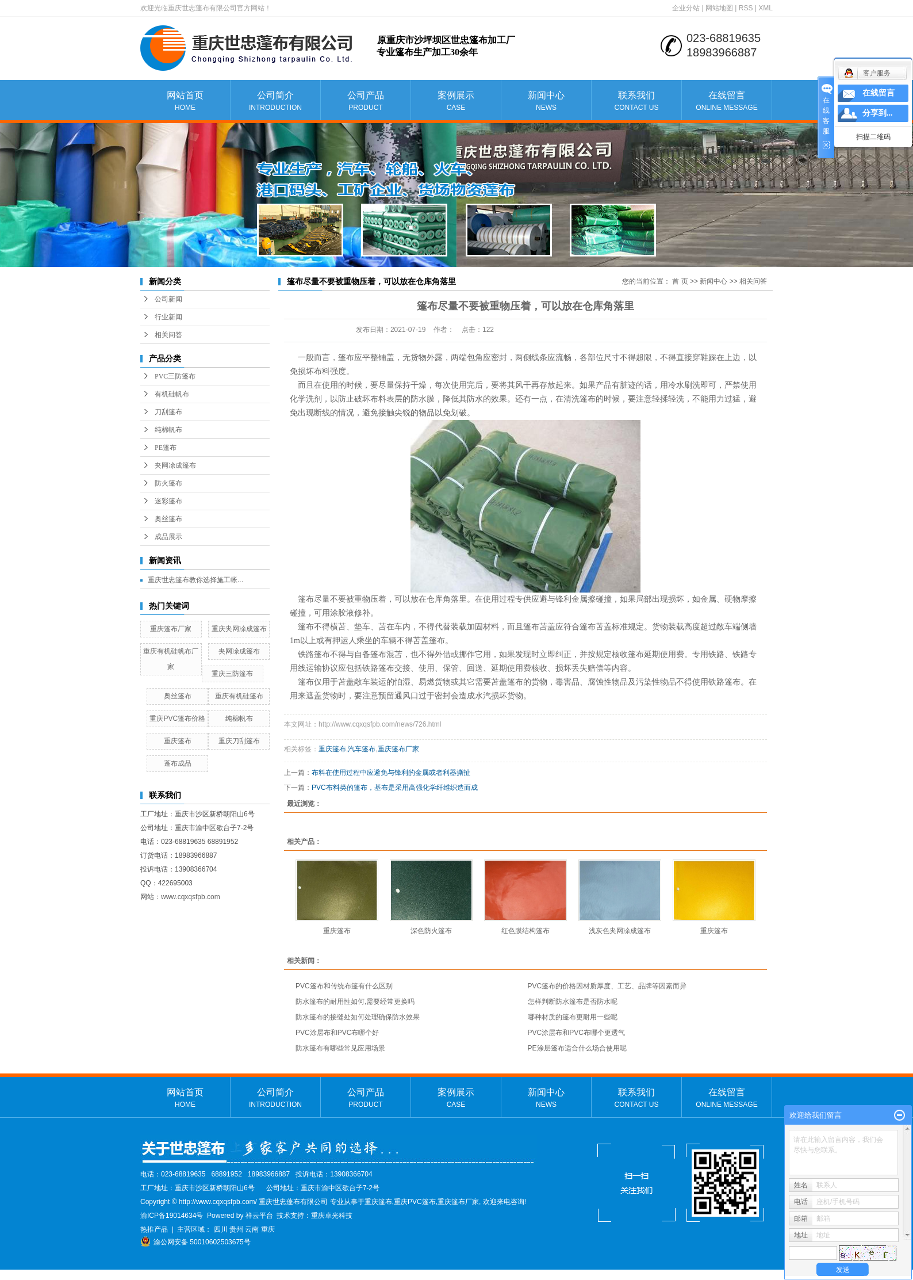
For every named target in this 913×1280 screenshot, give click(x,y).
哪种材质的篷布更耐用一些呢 (572, 1017)
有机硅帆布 (172, 394)
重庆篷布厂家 (170, 629)
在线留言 (727, 101)
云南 (252, 1229)
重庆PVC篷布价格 (177, 718)
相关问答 (168, 335)
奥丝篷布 (168, 519)
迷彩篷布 (168, 501)
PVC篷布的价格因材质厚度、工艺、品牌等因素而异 (607, 986)
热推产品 (154, 1229)
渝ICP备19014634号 (171, 1216)
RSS (746, 8)
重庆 (268, 1229)
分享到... (877, 113)
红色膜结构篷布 (525, 931)
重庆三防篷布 (232, 674)
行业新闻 (168, 317)
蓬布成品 (177, 763)
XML (765, 8)
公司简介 (275, 101)
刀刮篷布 (168, 412)
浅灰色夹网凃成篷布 (620, 931)
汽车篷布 (361, 749)
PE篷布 (166, 448)
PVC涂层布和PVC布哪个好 (337, 1033)
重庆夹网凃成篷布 (239, 629)
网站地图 (719, 8)
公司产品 (366, 101)
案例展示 (456, 101)
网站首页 (185, 101)
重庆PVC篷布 (415, 1202)
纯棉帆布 (168, 430)
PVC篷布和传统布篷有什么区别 (344, 986)
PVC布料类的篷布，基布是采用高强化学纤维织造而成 (395, 788)
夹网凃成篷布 (175, 465)
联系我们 (636, 101)
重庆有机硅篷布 (239, 696)
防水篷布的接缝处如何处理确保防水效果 (358, 1017)
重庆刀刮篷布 (239, 741)
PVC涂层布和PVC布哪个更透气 (576, 1033)
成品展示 (168, 537)
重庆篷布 (177, 741)
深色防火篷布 (431, 931)
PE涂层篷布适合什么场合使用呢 (577, 1048)
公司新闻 (168, 299)
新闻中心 (546, 101)
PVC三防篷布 (175, 376)
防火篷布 (168, 483)
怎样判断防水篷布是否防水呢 (572, 1002)
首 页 (680, 281)
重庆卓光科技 (331, 1216)
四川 (221, 1229)
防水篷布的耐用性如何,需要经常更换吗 (355, 1002)
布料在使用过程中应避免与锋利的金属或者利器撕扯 (391, 773)
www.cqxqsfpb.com (190, 897)
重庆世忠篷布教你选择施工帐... (195, 580)
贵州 (236, 1229)
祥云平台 (259, 1216)
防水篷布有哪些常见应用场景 (340, 1048)
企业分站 (686, 8)
